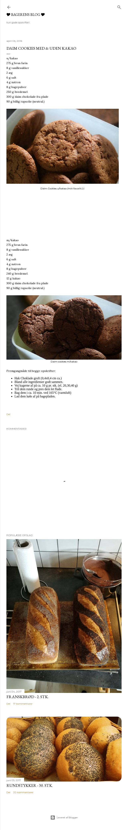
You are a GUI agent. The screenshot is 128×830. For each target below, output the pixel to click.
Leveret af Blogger (64, 817)
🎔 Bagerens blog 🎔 (25, 14)
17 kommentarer (23, 703)
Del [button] (8, 414)
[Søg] (119, 6)
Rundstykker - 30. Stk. (29, 785)
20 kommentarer (23, 792)
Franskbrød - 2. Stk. (27, 696)
